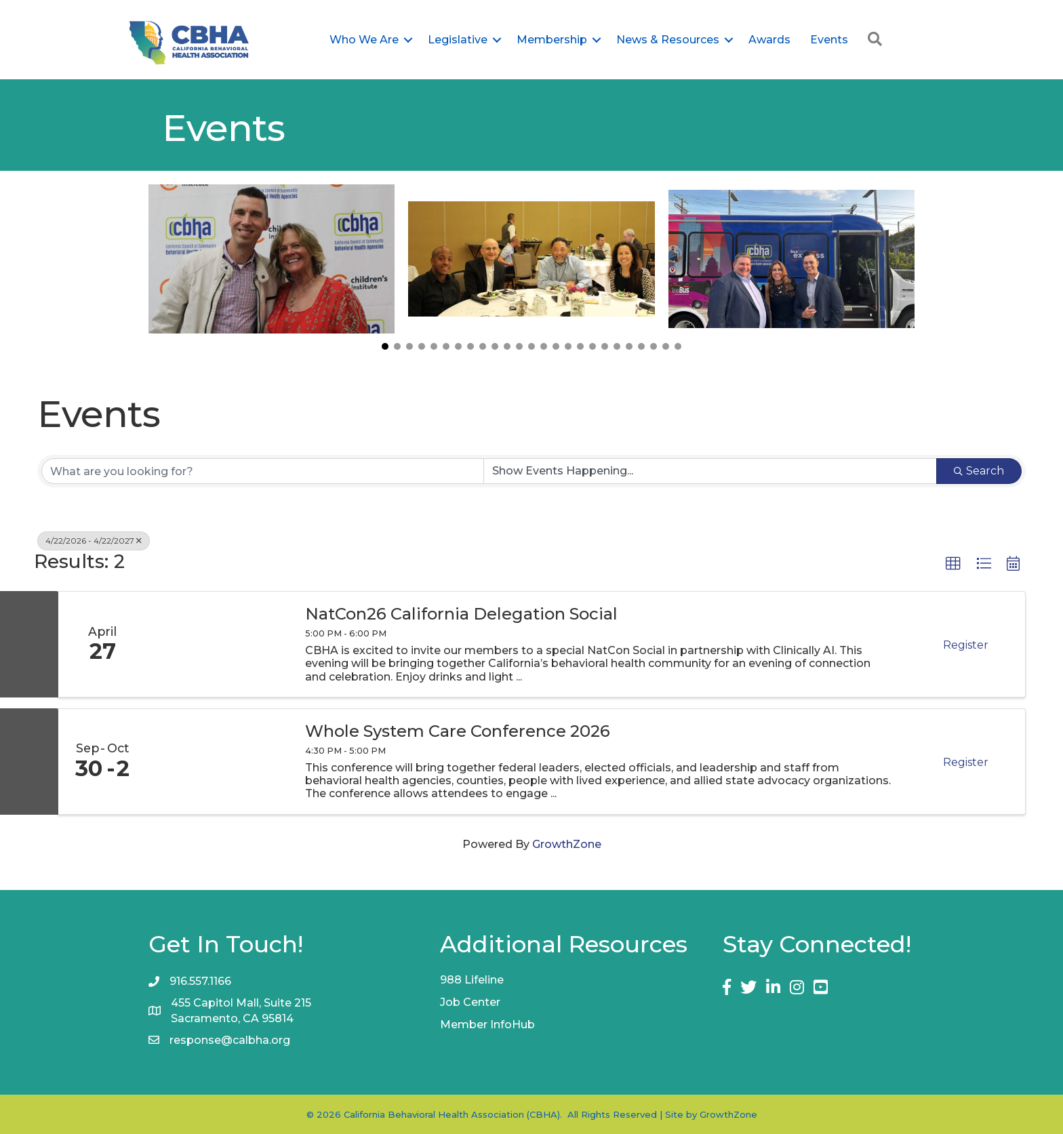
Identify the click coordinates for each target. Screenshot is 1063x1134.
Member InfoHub (487, 1024)
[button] (385, 346)
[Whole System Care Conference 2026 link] (219, 761)
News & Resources (667, 39)
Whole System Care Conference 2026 (457, 731)
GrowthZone (566, 844)
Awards (769, 39)
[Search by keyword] (262, 471)
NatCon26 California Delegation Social (461, 614)
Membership (552, 39)
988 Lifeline (472, 979)
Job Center (470, 1002)
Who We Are (364, 39)
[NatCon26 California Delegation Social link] (219, 644)
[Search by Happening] (710, 471)
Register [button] (965, 645)
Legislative (457, 39)
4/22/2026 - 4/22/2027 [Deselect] (93, 540)
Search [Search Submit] (979, 470)
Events (829, 39)
